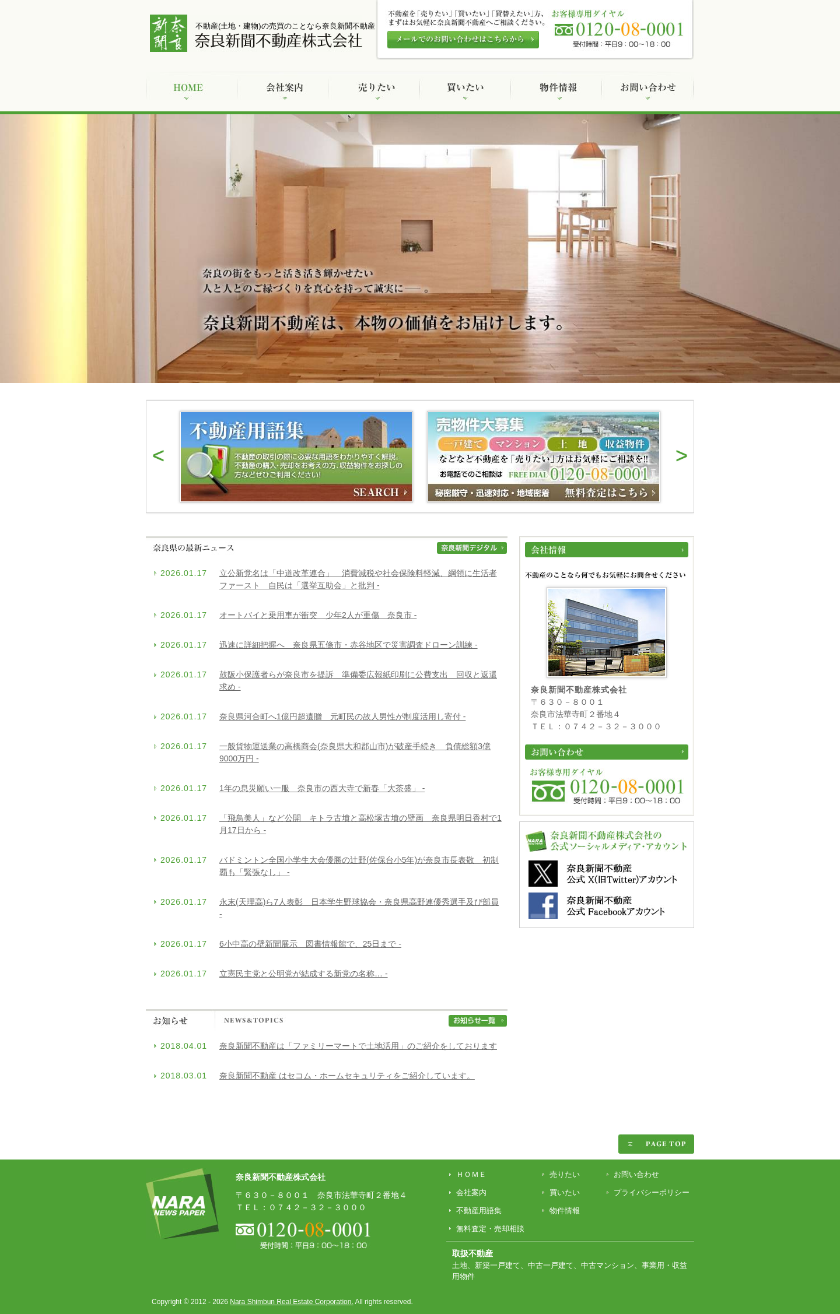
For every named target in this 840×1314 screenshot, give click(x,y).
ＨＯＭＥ (471, 1174)
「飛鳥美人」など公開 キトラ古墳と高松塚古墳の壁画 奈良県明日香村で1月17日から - (360, 824)
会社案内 (471, 1192)
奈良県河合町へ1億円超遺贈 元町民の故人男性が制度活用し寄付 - (342, 716)
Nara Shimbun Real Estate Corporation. (291, 1302)
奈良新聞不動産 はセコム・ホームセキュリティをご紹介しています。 (347, 1075)
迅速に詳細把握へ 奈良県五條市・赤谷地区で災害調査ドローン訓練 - (348, 644)
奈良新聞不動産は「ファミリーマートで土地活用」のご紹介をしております (358, 1046)
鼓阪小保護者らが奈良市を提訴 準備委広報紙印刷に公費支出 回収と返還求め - (358, 680)
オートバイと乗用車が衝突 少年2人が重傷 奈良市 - (317, 615)
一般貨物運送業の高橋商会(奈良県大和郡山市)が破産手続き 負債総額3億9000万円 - (355, 752)
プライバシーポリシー (652, 1192)
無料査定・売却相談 (490, 1228)
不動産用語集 (479, 1210)
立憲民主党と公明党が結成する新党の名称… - (303, 973)
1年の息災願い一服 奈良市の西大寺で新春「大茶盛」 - (322, 788)
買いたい (565, 1192)
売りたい (565, 1174)
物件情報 (565, 1210)
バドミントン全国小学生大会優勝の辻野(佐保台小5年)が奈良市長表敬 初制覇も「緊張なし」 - (359, 866)
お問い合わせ (636, 1174)
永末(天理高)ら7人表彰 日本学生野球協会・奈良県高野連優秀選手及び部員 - (359, 908)
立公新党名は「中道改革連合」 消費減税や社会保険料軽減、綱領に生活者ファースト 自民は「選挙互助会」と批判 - (358, 579)
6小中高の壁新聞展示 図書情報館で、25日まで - (310, 943)
